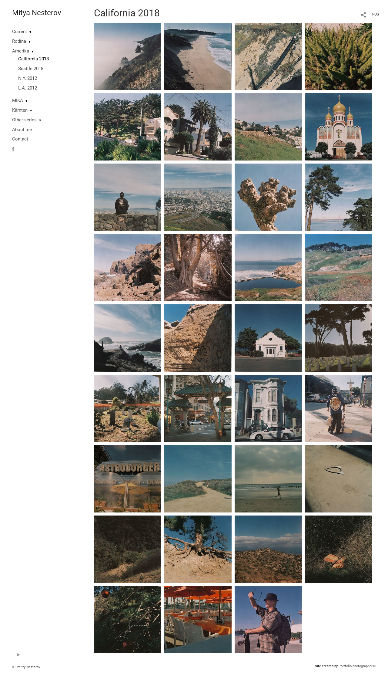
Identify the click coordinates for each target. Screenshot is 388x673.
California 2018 (33, 59)
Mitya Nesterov (36, 12)
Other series (24, 120)
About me (22, 129)
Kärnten (20, 110)
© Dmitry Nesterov (26, 667)
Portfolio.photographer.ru (357, 666)
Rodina (19, 41)
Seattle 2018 (30, 68)
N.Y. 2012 (27, 78)
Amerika (20, 51)
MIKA (17, 100)
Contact (20, 139)
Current (19, 31)
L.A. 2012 (27, 88)
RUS (375, 14)
